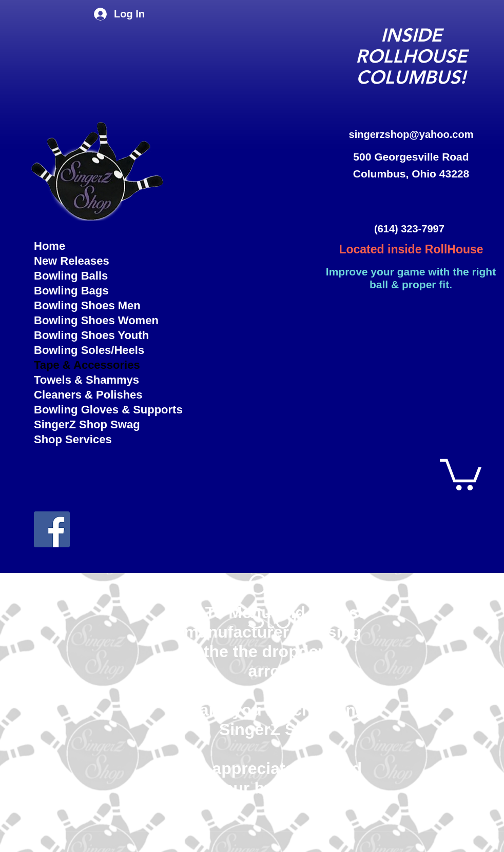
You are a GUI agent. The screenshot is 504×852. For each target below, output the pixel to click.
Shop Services (73, 439)
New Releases (71, 260)
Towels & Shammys (86, 379)
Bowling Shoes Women (96, 320)
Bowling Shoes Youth (91, 335)
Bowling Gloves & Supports (99, 409)
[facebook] (52, 529)
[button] (460, 472)
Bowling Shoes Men (87, 305)
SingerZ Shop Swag (87, 424)
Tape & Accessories (87, 365)
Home (49, 246)
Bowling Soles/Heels (89, 350)
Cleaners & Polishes (88, 394)
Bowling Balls (71, 275)
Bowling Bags (71, 290)
